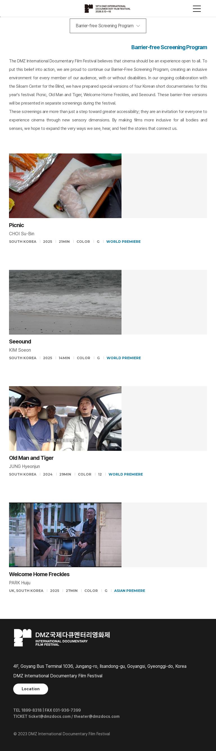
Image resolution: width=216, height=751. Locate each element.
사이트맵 (197, 9)
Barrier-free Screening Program (104, 25)
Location (31, 689)
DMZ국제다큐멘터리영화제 (108, 8)
